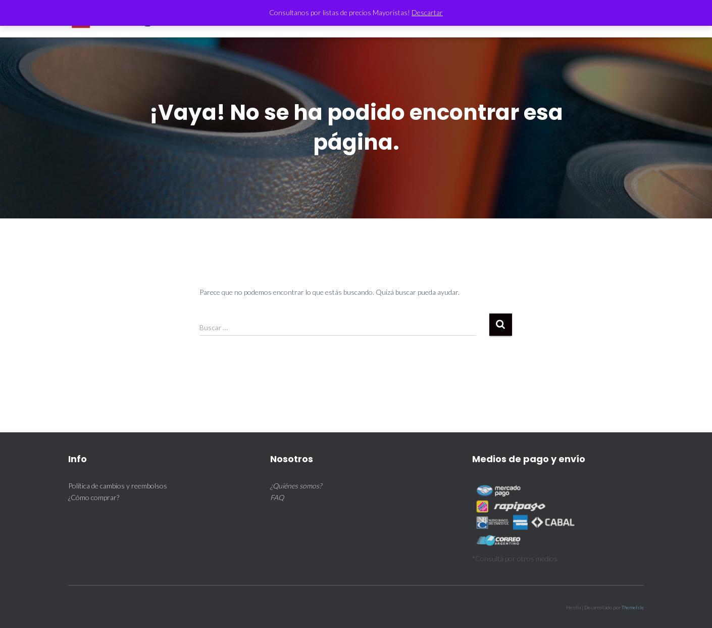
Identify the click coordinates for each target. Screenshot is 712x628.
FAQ (277, 497)
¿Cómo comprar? (93, 497)
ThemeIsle (633, 607)
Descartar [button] (427, 12)
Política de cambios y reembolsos (117, 485)
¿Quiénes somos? (296, 485)
